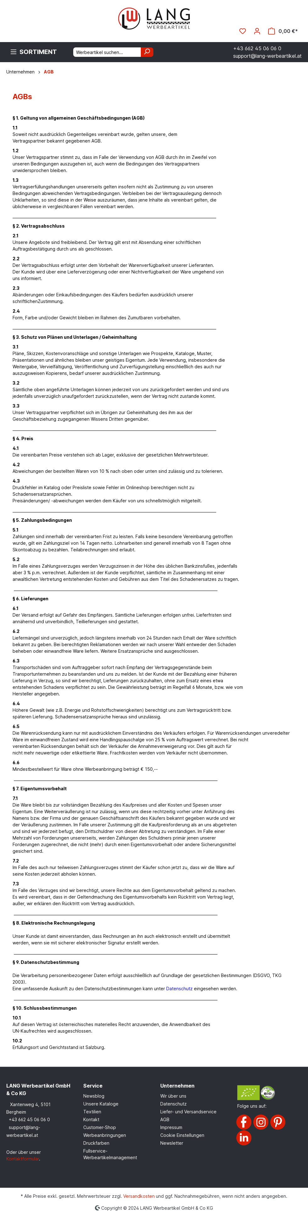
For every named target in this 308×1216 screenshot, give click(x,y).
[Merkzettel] (242, 31)
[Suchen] (147, 52)
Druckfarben (96, 1143)
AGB (164, 1119)
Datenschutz (173, 1103)
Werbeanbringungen (104, 1135)
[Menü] (33, 51)
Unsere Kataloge (100, 1103)
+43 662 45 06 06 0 (29, 1119)
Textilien (92, 1111)
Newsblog (93, 1096)
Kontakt (91, 1119)
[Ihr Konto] (257, 31)
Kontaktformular (22, 1158)
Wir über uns (173, 1096)
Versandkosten (139, 1196)
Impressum (171, 1127)
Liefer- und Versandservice (188, 1111)
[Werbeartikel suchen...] (107, 52)
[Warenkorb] (283, 31)
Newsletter (171, 1143)
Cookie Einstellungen (182, 1135)
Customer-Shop (99, 1127)
